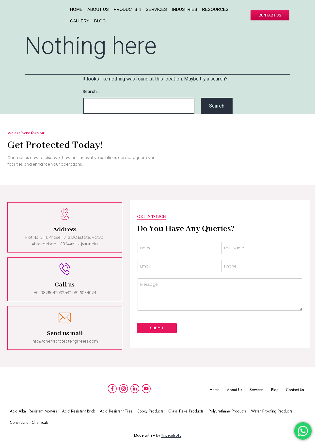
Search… (91, 91)
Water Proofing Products (271, 411)
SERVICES (156, 9)
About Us (234, 390)
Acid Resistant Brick (78, 411)
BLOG (100, 21)
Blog (275, 390)
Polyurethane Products (227, 411)
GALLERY (79, 21)
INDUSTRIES (184, 9)
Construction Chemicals (29, 422)
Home (214, 390)
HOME (76, 9)
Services (257, 390)
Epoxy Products (150, 411)
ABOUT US (98, 9)
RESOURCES (215, 9)
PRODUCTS (127, 9)
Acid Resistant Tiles (116, 411)
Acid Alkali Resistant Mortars (33, 411)
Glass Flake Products (186, 411)
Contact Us (295, 390)
